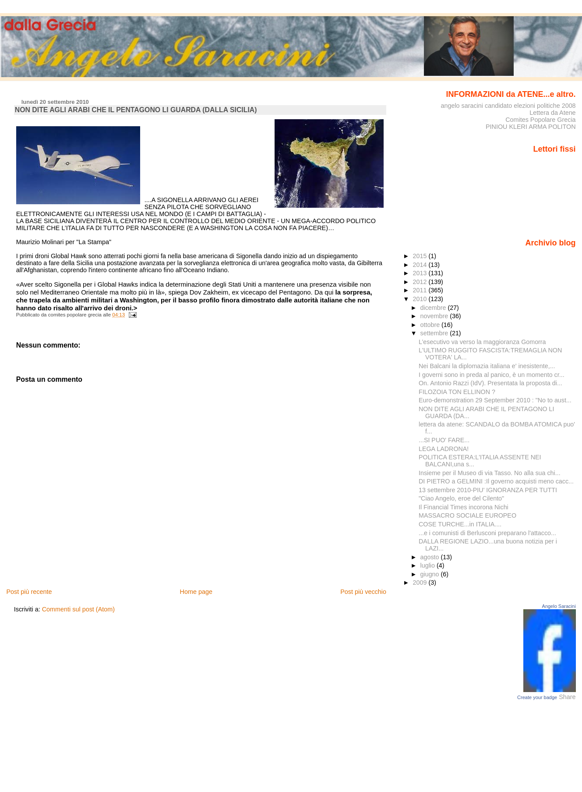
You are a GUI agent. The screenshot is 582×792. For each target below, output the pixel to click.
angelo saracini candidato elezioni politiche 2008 (508, 105)
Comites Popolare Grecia (540, 119)
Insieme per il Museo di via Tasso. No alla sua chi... (490, 472)
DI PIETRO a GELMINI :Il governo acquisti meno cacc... (496, 481)
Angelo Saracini (559, 606)
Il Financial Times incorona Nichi (463, 507)
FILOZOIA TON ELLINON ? (457, 391)
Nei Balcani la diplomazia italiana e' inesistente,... (487, 365)
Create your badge (537, 697)
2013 (420, 273)
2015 (420, 255)
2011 (420, 290)
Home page (196, 591)
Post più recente (29, 591)
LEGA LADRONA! (444, 448)
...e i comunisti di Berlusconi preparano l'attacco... (487, 532)
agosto (430, 557)
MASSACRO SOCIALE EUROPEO (467, 515)
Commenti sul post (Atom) (78, 609)
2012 (420, 281)
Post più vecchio (363, 591)
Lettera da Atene (552, 112)
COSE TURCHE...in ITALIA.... (460, 524)
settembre (435, 333)
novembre (435, 316)
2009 (420, 582)
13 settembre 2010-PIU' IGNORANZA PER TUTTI (488, 490)
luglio (428, 565)
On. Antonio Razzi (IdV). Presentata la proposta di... (490, 383)
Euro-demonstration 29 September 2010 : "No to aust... (495, 400)
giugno (430, 574)
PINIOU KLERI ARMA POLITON (531, 126)
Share (567, 696)
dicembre (434, 307)
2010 (420, 298)
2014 (420, 264)
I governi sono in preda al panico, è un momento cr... (491, 374)
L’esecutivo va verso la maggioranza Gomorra (482, 341)
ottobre (431, 324)
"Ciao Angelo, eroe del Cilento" (461, 498)
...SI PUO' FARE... (444, 440)
